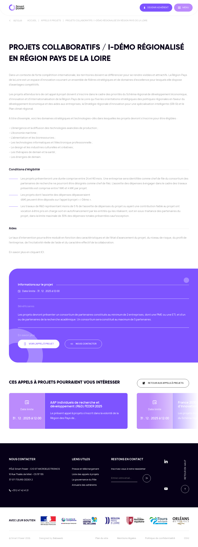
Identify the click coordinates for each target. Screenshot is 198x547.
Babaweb (58, 536)
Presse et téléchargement (85, 467)
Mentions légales (126, 536)
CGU (186, 536)
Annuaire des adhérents (84, 483)
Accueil (31, 20)
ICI (42, 252)
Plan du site (101, 536)
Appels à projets (51, 20)
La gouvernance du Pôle (84, 477)
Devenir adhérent (151, 7)
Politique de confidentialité (160, 536)
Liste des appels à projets (85, 472)
